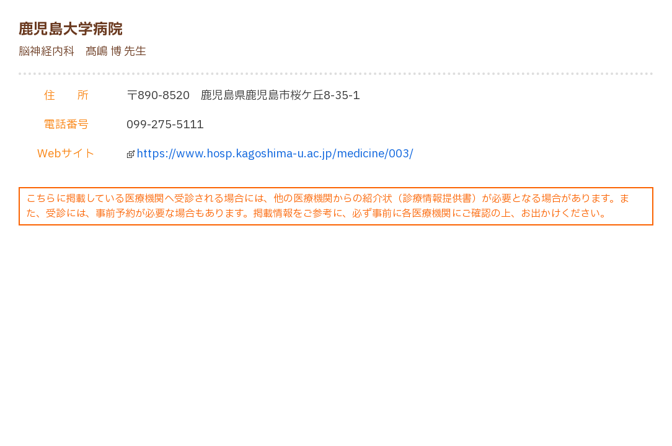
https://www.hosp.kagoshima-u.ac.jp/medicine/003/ (274, 154)
